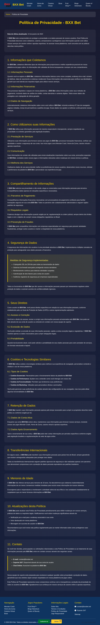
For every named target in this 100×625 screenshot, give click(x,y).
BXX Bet (14, 5)
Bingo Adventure (78, 5)
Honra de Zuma (40, 5)
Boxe (60, 3)
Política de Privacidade (59, 611)
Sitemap (77, 614)
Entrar (56, 621)
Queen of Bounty (89, 5)
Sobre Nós (55, 606)
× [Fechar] (60, 621)
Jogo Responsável (57, 613)
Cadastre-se (44, 621)
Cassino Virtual (51, 5)
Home (8, 14)
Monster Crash (30, 5)
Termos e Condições (58, 609)
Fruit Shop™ (67, 5)
